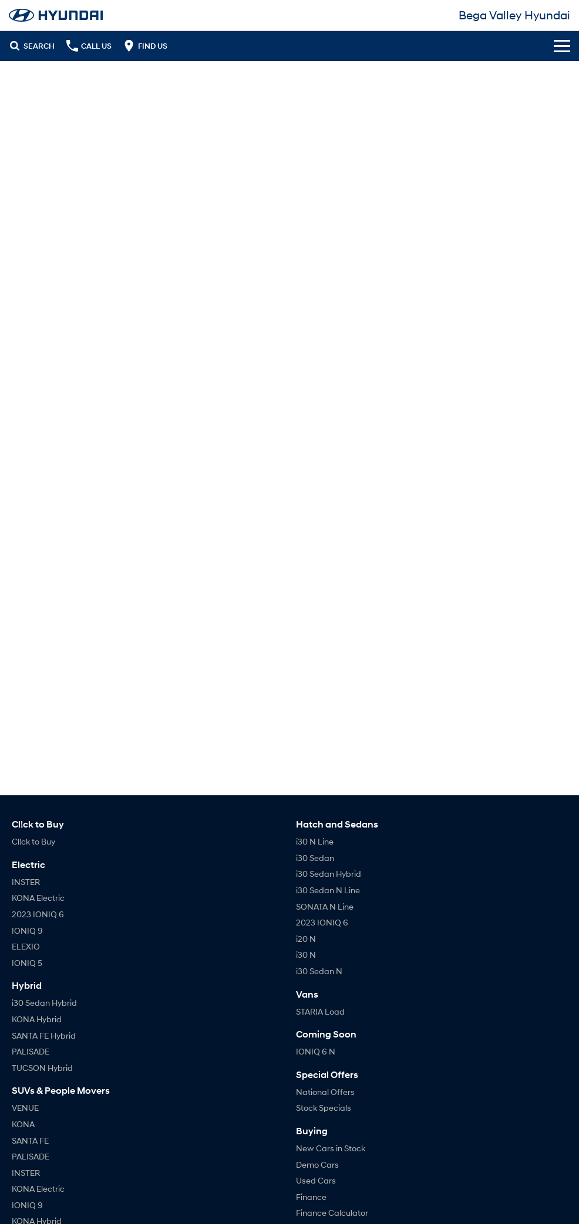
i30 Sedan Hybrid (44, 1003)
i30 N (306, 954)
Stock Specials (323, 1108)
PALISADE (30, 1051)
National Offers (325, 1092)
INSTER (26, 882)
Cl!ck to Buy (33, 841)
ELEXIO (26, 946)
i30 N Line (315, 841)
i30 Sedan (315, 858)
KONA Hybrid (37, 1019)
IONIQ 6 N (315, 1051)
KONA (23, 1124)
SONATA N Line (325, 906)
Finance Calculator (332, 1213)
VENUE (25, 1108)
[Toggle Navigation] (562, 45)
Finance (311, 1197)
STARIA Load (320, 1011)
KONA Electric (38, 898)
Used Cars (316, 1180)
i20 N (306, 939)
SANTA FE (30, 1140)
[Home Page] (56, 15)
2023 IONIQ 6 (38, 914)
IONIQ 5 (27, 963)
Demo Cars (317, 1164)
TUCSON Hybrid (42, 1068)
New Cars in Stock (330, 1148)
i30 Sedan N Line (328, 890)
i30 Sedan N (319, 971)
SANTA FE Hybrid (44, 1035)
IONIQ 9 (27, 930)
